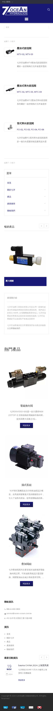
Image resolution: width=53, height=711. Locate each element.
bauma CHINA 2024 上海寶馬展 (33, 665)
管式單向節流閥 (25, 123)
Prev (46, 226)
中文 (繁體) (6, 2)
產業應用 (11, 204)
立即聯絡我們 (14, 328)
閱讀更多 (26, 425)
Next (41, 226)
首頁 (7, 27)
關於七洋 (11, 190)
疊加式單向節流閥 (26, 85)
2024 (9, 674)
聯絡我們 (11, 211)
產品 (9, 197)
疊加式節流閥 (24, 48)
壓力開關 (10, 280)
